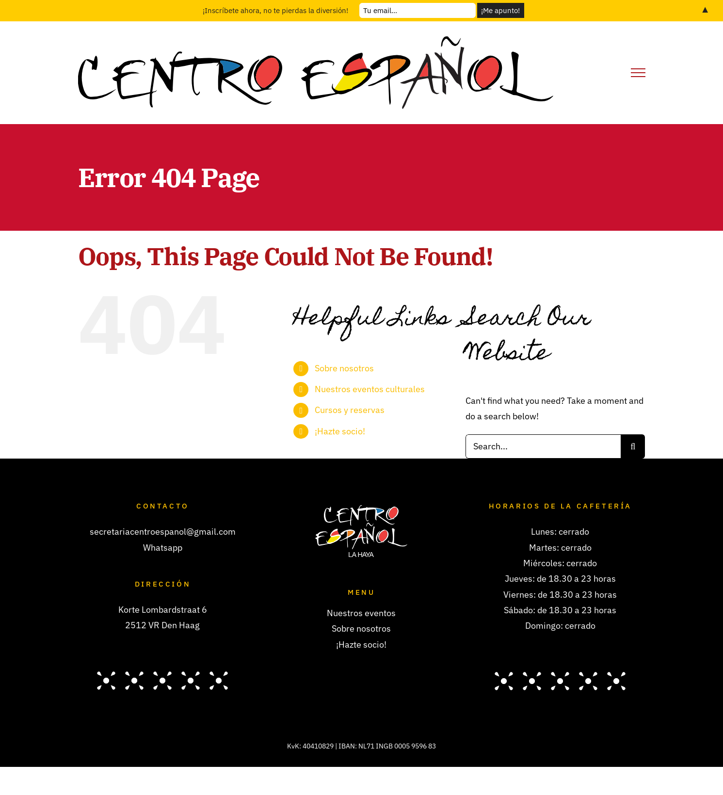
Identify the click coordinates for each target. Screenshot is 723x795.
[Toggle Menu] (638, 72)
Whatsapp (162, 547)
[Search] (633, 446)
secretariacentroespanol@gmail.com (163, 531)
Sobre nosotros (344, 368)
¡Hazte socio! (340, 431)
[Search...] (543, 446)
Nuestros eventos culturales (370, 389)
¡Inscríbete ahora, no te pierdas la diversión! (275, 10)
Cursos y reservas (350, 409)
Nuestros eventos (361, 613)
